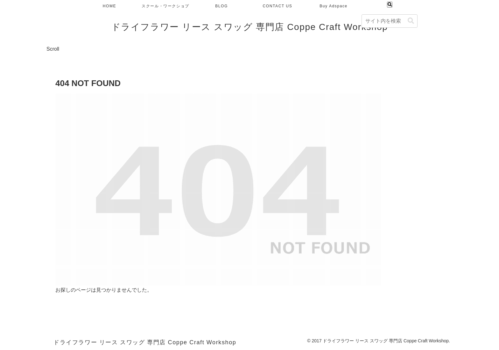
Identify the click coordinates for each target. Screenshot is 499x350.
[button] (411, 21)
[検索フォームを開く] (389, 5)
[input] (390, 21)
